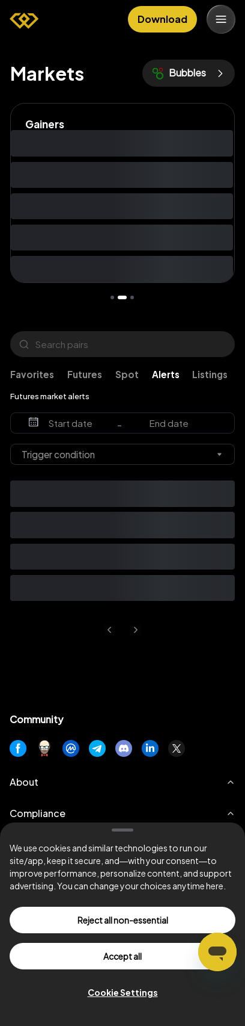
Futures (84, 374)
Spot (127, 374)
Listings (210, 374)
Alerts (166, 374)
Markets (47, 73)
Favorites (32, 374)
